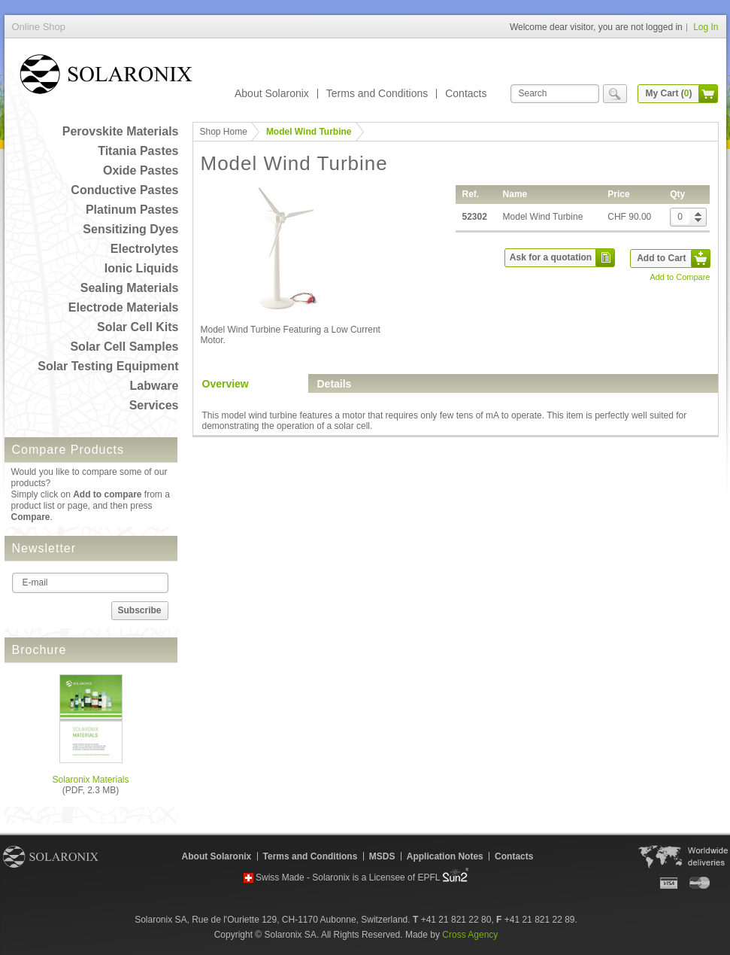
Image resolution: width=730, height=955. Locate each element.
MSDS (382, 856)
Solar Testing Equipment (108, 366)
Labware (154, 385)
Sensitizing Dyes (130, 229)
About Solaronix (272, 93)
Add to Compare (680, 276)
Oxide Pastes (141, 170)
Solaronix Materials (90, 779)
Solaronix (50, 856)
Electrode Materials (123, 307)
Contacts (465, 93)
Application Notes (445, 856)
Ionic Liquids (142, 268)
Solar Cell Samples (124, 346)
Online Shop (106, 77)
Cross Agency (470, 934)
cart (708, 93)
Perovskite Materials (120, 131)
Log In (705, 27)
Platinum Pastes (132, 209)
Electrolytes (145, 248)
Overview (225, 384)
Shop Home (223, 131)
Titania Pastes (138, 150)
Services (154, 405)
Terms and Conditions (377, 93)
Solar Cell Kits (137, 327)
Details (334, 384)
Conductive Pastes (124, 190)
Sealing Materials (129, 287)
